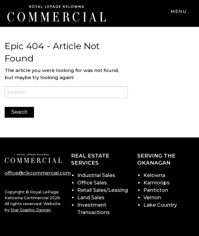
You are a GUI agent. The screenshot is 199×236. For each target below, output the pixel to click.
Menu (179, 11)
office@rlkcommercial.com (38, 173)
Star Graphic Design (31, 210)
